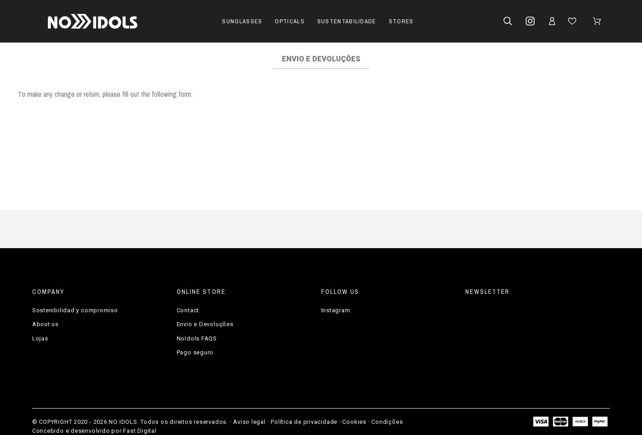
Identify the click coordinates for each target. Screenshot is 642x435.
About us (45, 324)
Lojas (40, 338)
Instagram (335, 310)
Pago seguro (195, 352)
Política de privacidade (304, 421)
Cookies (354, 421)
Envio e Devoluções (205, 324)
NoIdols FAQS (197, 338)
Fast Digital (139, 430)
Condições (387, 421)
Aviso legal (249, 421)
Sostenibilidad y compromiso (75, 310)
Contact (188, 310)
